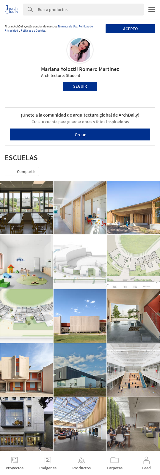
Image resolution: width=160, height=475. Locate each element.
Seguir (80, 86)
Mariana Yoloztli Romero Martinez (80, 69)
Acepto (130, 28)
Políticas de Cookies (33, 31)
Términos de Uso (67, 26)
